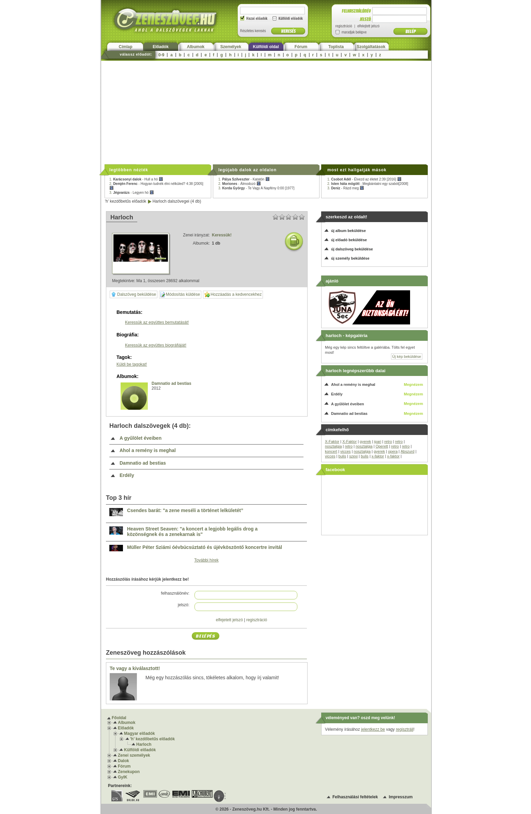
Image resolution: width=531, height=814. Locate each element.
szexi (353, 456)
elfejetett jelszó (229, 619)
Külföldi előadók (140, 749)
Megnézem (413, 384)
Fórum (301, 46)
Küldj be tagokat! (131, 364)
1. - (136, 179)
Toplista (336, 46)
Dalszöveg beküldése (133, 294)
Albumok (195, 46)
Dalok (123, 760)
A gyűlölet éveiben (140, 438)
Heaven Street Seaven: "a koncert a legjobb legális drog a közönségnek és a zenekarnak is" (192, 531)
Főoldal (119, 718)
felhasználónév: (175, 593)
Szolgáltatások (371, 46)
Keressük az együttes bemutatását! (157, 322)
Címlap (125, 46)
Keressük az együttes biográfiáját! (155, 345)
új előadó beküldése (349, 240)
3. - (131, 192)
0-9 (161, 55)
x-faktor (378, 456)
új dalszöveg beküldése (352, 249)
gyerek (365, 441)
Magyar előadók (139, 733)
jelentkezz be (373, 729)
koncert (331, 451)
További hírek (206, 560)
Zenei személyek (134, 755)
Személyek (230, 46)
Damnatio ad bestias (171, 383)
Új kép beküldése (406, 356)
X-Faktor (332, 441)
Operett (382, 446)
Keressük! (222, 235)
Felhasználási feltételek (355, 797)
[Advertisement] (266, 112)
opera (392, 451)
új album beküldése (348, 231)
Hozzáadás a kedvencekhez (233, 294)
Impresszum (400, 797)
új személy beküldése (350, 258)
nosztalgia (333, 446)
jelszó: (183, 604)
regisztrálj (404, 729)
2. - (239, 184)
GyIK (122, 777)
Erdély (127, 475)
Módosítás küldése (180, 294)
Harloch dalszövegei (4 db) (177, 201)
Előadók (161, 46)
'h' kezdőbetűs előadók (125, 201)
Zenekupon (129, 771)
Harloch (144, 744)
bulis (342, 456)
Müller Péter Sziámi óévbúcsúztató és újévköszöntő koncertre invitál (204, 547)
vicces (345, 451)
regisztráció (256, 619)
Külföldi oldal (266, 46)
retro (388, 441)
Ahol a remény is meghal (148, 450)
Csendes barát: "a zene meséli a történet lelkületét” (185, 510)
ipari (377, 441)
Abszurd (407, 451)
